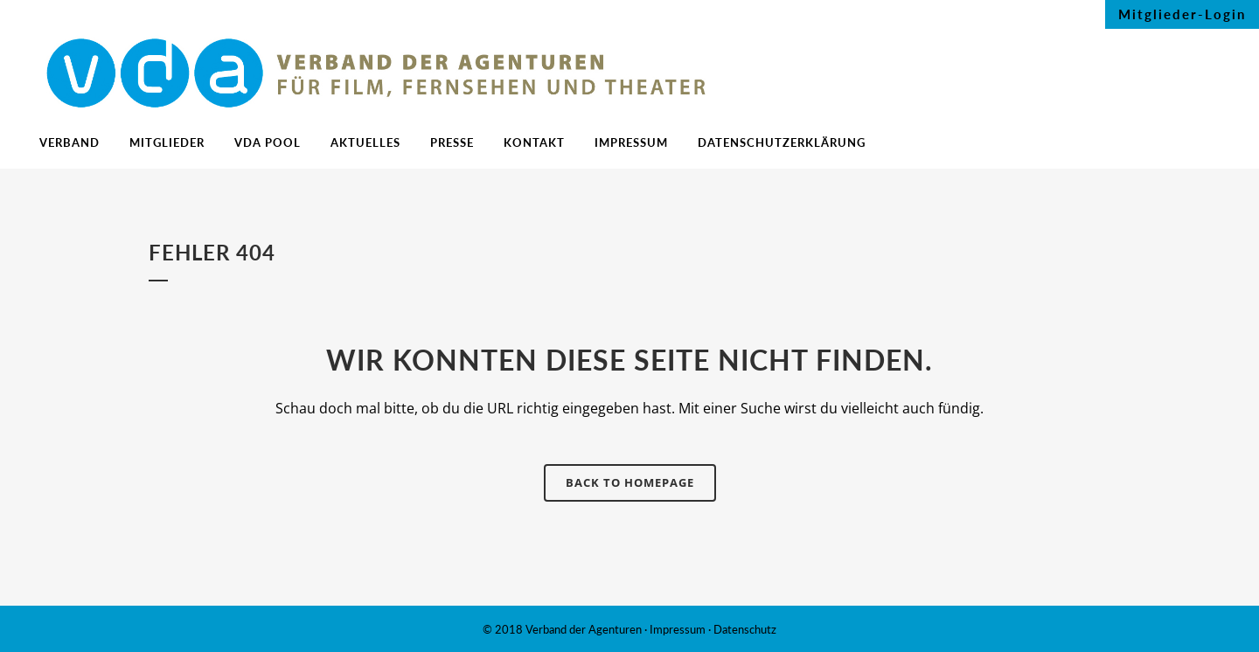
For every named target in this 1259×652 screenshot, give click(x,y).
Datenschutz (744, 629)
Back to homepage (630, 482)
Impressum (678, 629)
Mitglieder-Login (1182, 14)
